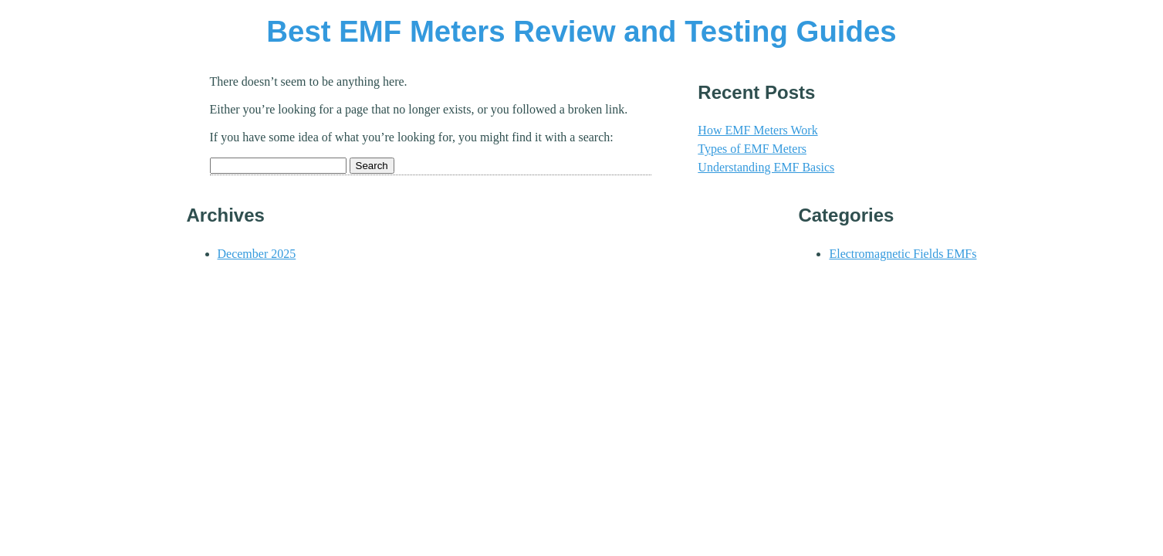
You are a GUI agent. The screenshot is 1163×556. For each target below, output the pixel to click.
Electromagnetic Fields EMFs (902, 253)
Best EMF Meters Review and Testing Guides (581, 31)
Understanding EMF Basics (766, 167)
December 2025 (257, 253)
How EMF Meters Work (757, 130)
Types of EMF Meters (752, 148)
